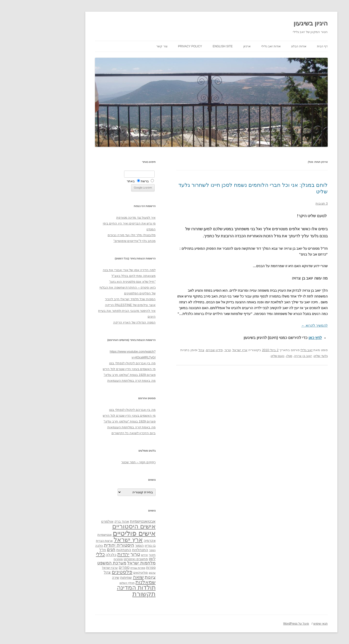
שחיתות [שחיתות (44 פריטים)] (89, 577)
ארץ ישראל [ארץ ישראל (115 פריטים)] (91, 539)
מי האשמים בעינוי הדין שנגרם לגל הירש (92, 369)
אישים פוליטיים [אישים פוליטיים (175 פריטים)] (97, 533)
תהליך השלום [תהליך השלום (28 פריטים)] (90, 582)
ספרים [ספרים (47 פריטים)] (87, 567)
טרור (191, 350)
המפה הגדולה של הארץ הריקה (97, 322)
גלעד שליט (284, 356)
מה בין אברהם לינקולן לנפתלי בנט (95, 363)
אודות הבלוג (261, 46)
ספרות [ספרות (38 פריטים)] (114, 568)
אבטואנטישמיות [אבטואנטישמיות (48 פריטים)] (106, 521)
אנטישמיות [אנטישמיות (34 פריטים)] (68, 535)
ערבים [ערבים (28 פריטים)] (115, 572)
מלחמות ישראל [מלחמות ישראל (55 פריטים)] (104, 563)
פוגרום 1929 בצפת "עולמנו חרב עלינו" (93, 375)
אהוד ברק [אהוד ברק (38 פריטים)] (85, 521)
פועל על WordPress (259, 623)
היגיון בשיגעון (274, 23)
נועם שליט (241, 356)
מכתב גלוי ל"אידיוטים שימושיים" (98, 241)
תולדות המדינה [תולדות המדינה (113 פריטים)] (99, 587)
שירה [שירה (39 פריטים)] (78, 577)
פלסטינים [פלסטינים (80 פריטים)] (85, 572)
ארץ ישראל (203, 350)
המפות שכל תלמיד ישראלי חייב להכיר (93, 299)
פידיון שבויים (177, 350)
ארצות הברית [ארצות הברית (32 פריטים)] (67, 541)
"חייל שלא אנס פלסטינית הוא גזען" (95, 281)
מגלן (252, 356)
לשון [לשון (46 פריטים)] (115, 559)
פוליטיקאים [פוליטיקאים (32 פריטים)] (103, 572)
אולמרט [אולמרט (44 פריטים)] (70, 521)
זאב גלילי (269, 350)
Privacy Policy (153, 46)
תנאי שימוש (284, 623)
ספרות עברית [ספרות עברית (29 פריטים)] (101, 567)
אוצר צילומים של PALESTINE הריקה (93, 305)
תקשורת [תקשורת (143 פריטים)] (107, 594)
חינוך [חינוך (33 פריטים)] (115, 555)
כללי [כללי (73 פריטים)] (63, 554)
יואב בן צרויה (266, 356)
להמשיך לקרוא (277, 325)
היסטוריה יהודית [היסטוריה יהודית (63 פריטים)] (82, 545)
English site (186, 46)
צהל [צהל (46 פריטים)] (70, 572)
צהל (164, 350)
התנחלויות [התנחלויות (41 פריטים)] (103, 550)
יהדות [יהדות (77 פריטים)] (86, 554)
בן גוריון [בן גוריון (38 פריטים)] (113, 545)
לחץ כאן (278, 338)
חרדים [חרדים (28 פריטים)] (107, 554)
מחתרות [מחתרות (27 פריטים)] (81, 559)
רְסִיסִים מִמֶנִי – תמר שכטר (101, 462)
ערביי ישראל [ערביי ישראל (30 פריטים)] (73, 567)
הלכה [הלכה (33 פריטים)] (62, 545)
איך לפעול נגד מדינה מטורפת (99, 217)
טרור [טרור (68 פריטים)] (98, 554)
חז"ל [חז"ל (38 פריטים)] (66, 550)
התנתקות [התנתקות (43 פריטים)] (86, 550)
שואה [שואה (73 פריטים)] (101, 577)
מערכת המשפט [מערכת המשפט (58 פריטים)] (74, 563)
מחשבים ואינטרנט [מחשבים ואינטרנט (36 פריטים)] (99, 559)
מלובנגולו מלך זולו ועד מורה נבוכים (95, 235)
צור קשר (124, 46)
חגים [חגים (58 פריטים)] (74, 549)
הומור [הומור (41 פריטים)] (102, 545)
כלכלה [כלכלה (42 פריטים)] (74, 555)
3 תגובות (285, 203)
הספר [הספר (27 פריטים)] (115, 550)
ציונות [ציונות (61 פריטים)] (113, 577)
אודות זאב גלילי (234, 46)
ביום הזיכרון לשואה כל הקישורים (97, 433)
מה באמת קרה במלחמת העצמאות (95, 380)
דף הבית (285, 46)
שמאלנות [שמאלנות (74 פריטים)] (109, 582)
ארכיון (210, 46)
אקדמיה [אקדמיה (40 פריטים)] (113, 541)
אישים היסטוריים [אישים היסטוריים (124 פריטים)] (97, 526)
